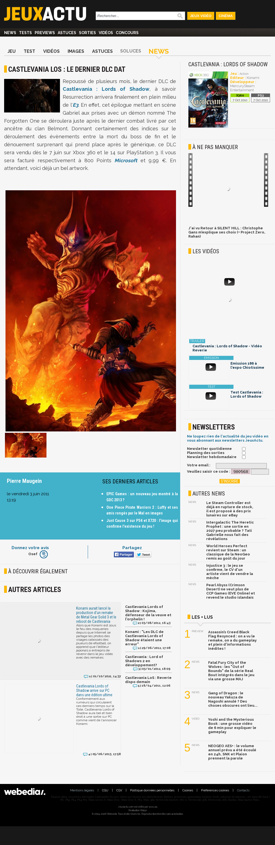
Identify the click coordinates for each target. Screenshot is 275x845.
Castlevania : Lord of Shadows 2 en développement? (144, 661)
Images (76, 51)
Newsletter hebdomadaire (212, 457)
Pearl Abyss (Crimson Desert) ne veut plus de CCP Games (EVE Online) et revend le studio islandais (230, 591)
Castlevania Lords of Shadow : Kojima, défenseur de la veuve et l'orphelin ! (148, 613)
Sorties (87, 33)
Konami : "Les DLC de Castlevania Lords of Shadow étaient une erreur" (144, 638)
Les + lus (202, 617)
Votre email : (198, 465)
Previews (45, 33)
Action (244, 74)
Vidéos (106, 33)
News (10, 33)
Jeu (11, 51)
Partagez (132, 547)
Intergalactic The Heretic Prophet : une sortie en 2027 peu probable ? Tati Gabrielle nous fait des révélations (230, 530)
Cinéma (226, 16)
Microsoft (125, 160)
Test (29, 51)
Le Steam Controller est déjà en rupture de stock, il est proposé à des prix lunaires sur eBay (229, 509)
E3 (75, 105)
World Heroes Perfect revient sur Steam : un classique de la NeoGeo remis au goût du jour (228, 552)
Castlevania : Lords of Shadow (106, 89)
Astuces (67, 33)
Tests (25, 33)
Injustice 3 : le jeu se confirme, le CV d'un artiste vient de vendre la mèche (229, 571)
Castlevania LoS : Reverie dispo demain (148, 680)
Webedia (152, 806)
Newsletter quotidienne (209, 449)
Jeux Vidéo (200, 16)
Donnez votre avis (30, 547)
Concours (127, 33)
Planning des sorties (205, 453)
